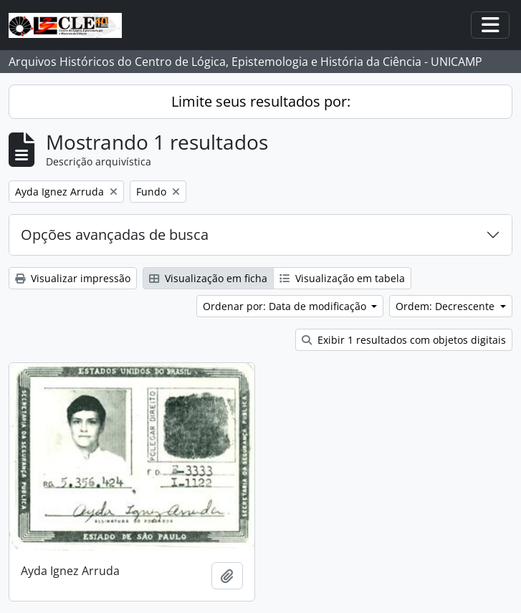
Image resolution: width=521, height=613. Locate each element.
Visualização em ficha (208, 278)
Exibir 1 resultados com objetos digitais (404, 340)
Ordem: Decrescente (446, 306)
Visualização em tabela (342, 278)
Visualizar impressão (72, 278)
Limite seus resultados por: (260, 101)
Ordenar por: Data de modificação (286, 306)
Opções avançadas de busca (115, 234)
